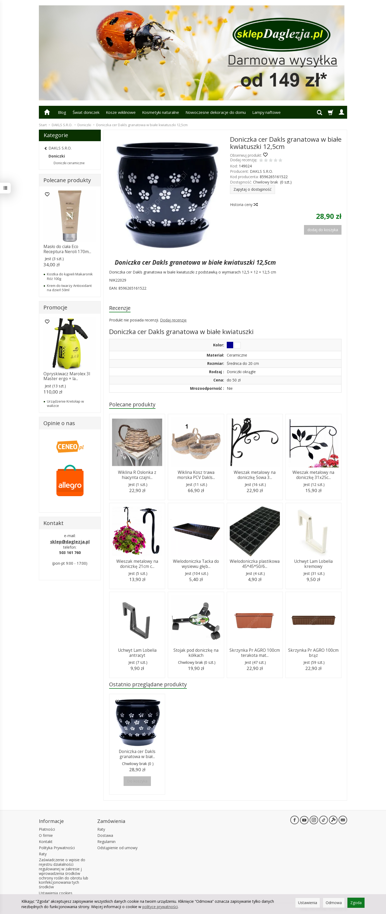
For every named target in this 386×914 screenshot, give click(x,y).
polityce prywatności (160, 906)
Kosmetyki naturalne (160, 112)
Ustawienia (307, 902)
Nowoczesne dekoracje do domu (215, 112)
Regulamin (106, 841)
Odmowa (334, 902)
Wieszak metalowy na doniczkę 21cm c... (137, 564)
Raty (43, 853)
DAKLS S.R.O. (261, 171)
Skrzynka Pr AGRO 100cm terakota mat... (254, 652)
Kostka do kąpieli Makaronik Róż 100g (70, 276)
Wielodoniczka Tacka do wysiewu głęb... (196, 564)
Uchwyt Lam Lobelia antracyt (137, 652)
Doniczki (57, 156)
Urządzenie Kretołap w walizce (65, 403)
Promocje (55, 307)
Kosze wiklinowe (121, 112)
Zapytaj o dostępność (252, 189)
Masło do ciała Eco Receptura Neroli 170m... (67, 249)
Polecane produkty (132, 404)
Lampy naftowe (266, 112)
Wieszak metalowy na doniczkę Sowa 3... (255, 475)
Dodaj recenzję (173, 320)
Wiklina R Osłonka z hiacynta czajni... (137, 475)
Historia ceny (243, 204)
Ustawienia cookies (55, 893)
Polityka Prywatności (57, 847)
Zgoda (356, 902)
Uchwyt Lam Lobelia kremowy (313, 564)
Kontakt (46, 841)
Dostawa (105, 835)
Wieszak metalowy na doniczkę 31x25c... (313, 475)
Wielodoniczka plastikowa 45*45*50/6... (255, 564)
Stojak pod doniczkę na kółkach (195, 652)
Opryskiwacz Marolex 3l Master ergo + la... (66, 376)
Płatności (47, 829)
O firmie (46, 835)
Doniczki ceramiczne (69, 163)
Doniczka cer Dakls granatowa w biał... (137, 754)
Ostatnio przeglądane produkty (148, 684)
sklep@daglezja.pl (70, 542)
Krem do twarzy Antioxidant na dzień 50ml (69, 287)
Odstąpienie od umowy (117, 847)
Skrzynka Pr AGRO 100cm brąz (313, 652)
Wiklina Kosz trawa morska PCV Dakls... (196, 475)
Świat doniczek (86, 112)
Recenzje (120, 308)
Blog (62, 112)
